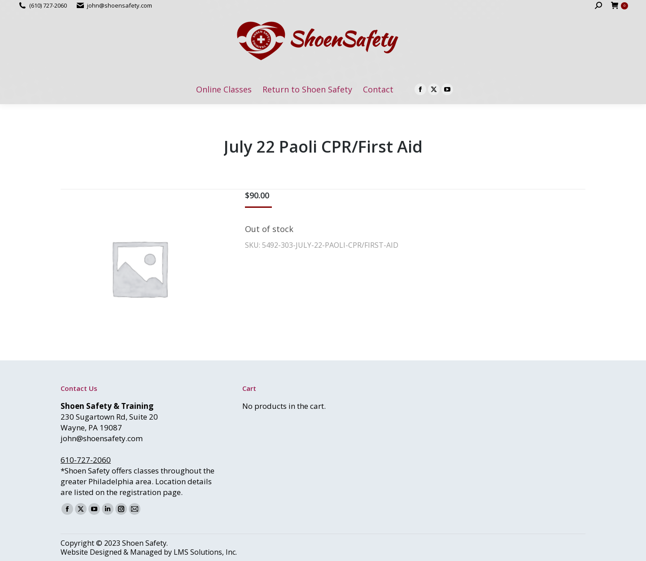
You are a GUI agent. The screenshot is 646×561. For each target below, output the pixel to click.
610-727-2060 (86, 460)
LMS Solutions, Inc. (205, 552)
